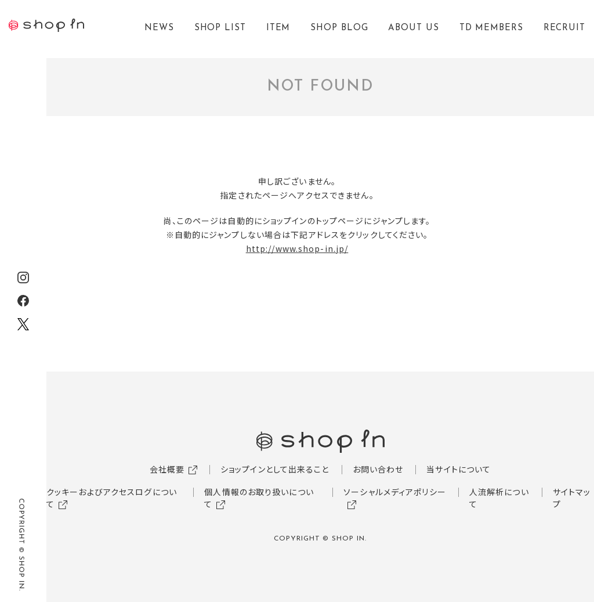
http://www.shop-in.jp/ (297, 248)
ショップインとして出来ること (274, 469)
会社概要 (167, 469)
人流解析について (499, 498)
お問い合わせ (378, 469)
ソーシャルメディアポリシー (394, 492)
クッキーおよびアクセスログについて (111, 498)
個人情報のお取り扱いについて (259, 498)
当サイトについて (458, 469)
